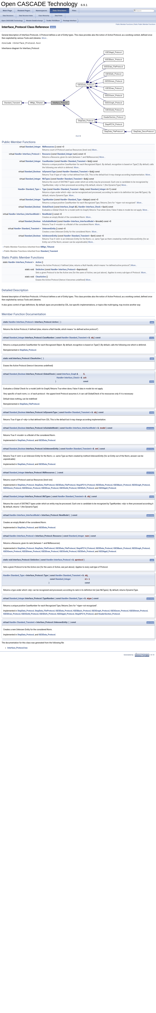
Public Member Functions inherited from (28, 247)
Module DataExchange (34, 20)
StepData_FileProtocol (29, 404)
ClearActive (41, 277)
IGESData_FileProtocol (65, 485)
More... (45, 38)
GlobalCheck (48, 207)
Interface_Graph (67, 207)
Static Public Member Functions (144, 24)
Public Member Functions (124, 24)
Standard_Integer (33, 147)
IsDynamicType (49, 171)
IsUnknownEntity (49, 236)
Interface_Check (93, 207)
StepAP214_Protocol (85, 485)
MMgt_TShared (47, 247)
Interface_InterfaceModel (28, 214)
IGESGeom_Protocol (12, 488)
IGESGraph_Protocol (141, 485)
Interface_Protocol (31, 154)
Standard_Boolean (32, 171)
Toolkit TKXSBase (53, 20)
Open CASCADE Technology (12, 20)
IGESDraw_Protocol (49, 488)
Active (38, 262)
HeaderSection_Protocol (109, 614)
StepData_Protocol (28, 350)
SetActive (40, 269)
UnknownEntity (49, 228)
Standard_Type (32, 189)
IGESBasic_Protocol (122, 485)
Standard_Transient (77, 161)
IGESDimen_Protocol (31, 488)
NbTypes (46, 179)
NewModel (47, 214)
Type (44, 189)
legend (78, 136)
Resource (46, 154)
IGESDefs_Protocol (85, 488)
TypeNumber (48, 199)
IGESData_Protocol (47, 440)
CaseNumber (48, 161)
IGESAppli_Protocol (107, 488)
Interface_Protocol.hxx (17, 648)
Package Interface (70, 20)
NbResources (48, 147)
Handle (18, 154)
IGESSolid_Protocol (68, 488)
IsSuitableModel (49, 221)
